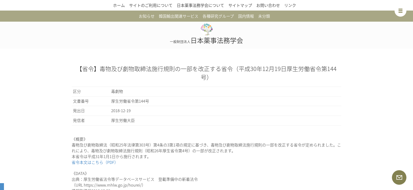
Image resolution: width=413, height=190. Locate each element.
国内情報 (246, 16)
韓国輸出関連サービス (178, 16)
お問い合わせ (268, 5)
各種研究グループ (218, 16)
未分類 (264, 16)
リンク (290, 5)
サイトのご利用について (151, 5)
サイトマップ (240, 5)
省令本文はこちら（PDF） (95, 162)
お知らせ (147, 16)
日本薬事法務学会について (200, 5)
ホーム (119, 5)
